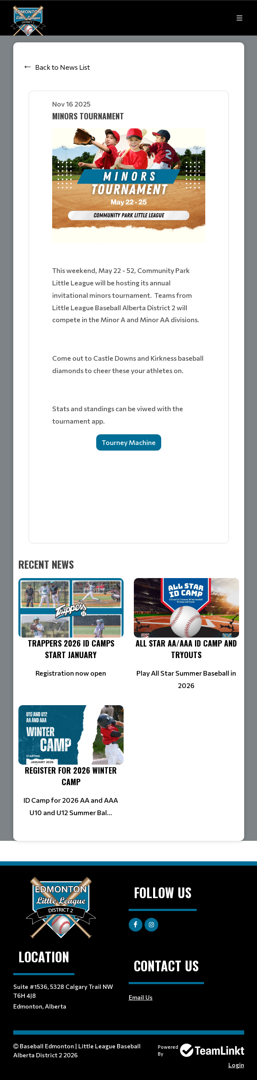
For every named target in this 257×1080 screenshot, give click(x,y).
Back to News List (62, 67)
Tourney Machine (129, 442)
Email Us (141, 997)
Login (236, 1064)
